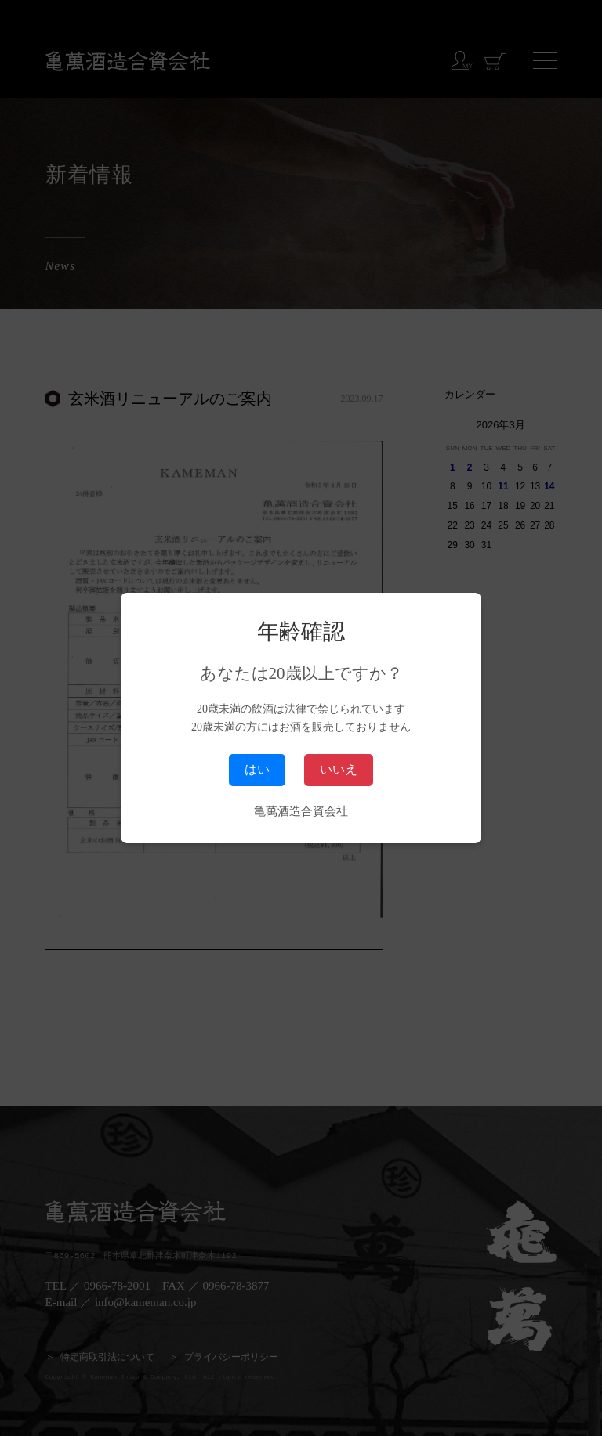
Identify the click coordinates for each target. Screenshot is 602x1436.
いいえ (338, 769)
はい (257, 769)
